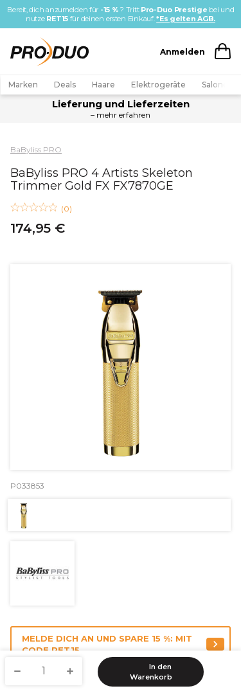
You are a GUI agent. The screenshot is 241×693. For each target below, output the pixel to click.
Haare (103, 84)
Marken (23, 84)
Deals (65, 84)
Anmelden (182, 52)
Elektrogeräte (158, 84)
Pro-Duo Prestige (174, 9)
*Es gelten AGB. (185, 18)
